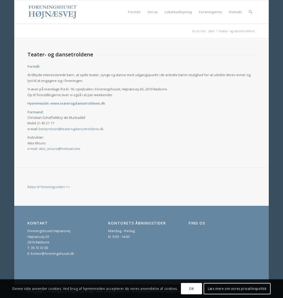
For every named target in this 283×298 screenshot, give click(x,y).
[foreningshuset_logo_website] (52, 11)
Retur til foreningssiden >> (48, 186)
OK (191, 288)
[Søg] (250, 11)
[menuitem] (134, 11)
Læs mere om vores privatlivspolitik (237, 288)
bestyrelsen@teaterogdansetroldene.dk (71, 128)
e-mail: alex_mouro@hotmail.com (53, 148)
